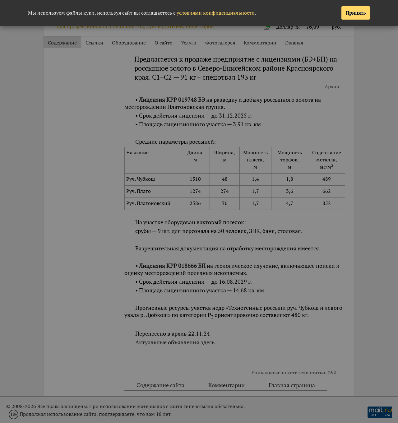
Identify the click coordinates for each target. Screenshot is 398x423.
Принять (356, 12)
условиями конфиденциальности (216, 12)
